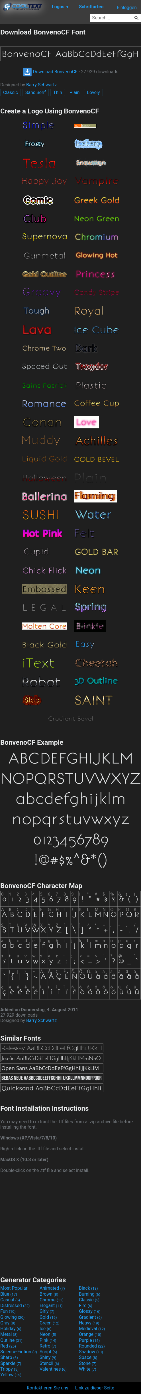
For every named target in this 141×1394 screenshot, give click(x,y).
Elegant (51, 1305)
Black (88, 1288)
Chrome (52, 1300)
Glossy (90, 1311)
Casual (10, 1300)
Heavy (89, 1323)
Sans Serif (35, 92)
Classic (10, 92)
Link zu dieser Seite (94, 1388)
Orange (90, 1334)
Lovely (93, 92)
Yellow (10, 1374)
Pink (48, 1340)
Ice (45, 1328)
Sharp (9, 1357)
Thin (57, 92)
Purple (89, 1340)
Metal (9, 1334)
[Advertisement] (70, 1224)
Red (8, 1346)
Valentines (53, 1369)
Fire (85, 1305)
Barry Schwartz (41, 84)
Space (88, 1357)
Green (50, 1323)
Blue (8, 1294)
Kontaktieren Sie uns (47, 1388)
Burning (89, 1294)
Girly (47, 1311)
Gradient (90, 1317)
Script (48, 1351)
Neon (48, 1334)
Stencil (49, 1363)
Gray (7, 1323)
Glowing (12, 1317)
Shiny (48, 1357)
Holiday (10, 1328)
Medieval (92, 1328)
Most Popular (14, 1288)
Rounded (92, 1346)
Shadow (91, 1351)
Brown (49, 1294)
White (87, 1369)
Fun (8, 1311)
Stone (87, 1363)
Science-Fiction (18, 1351)
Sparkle (10, 1363)
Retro (48, 1346)
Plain (74, 92)
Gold (48, 1317)
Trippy (9, 1369)
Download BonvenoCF (50, 71)
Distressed (15, 1305)
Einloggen (127, 7)
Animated (52, 1288)
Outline (11, 1340)
